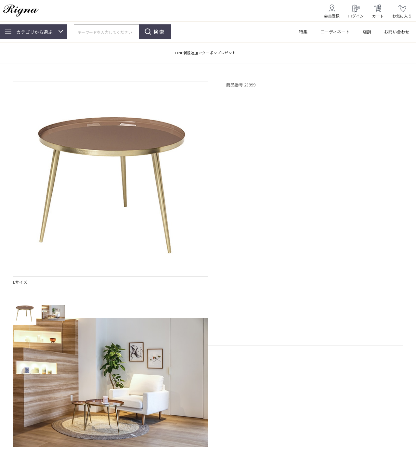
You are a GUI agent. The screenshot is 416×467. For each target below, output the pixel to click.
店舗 (367, 32)
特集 (303, 32)
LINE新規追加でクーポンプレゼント (205, 52)
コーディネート (335, 32)
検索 (159, 31)
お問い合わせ (397, 32)
